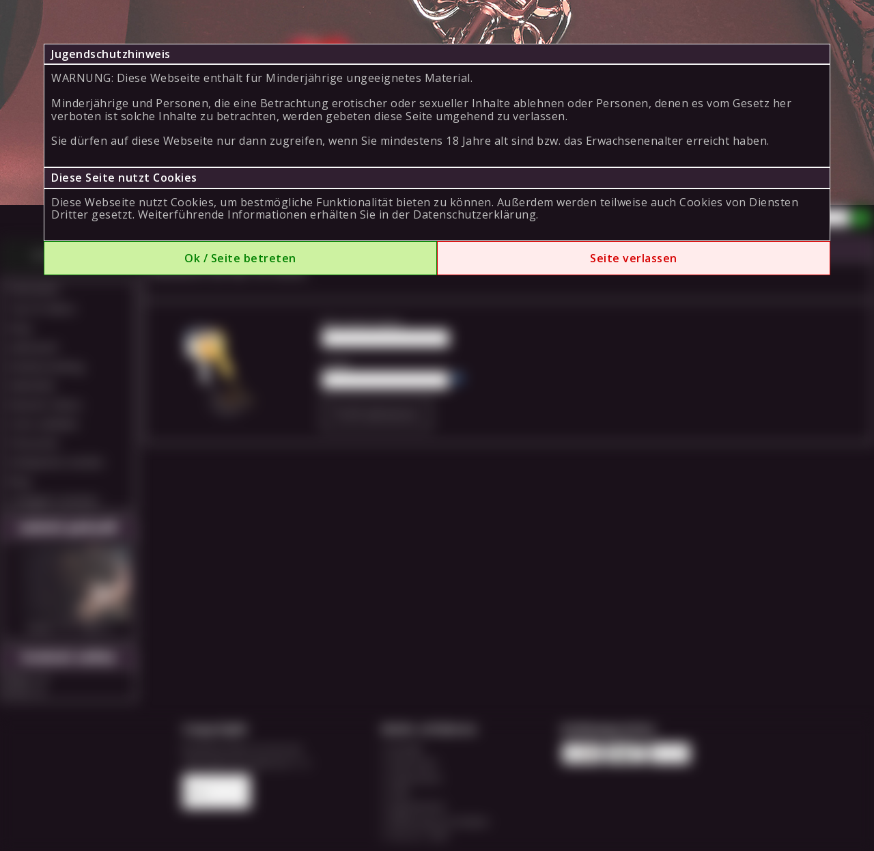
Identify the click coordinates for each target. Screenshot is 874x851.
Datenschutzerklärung (474, 214)
